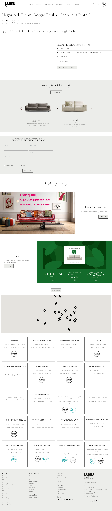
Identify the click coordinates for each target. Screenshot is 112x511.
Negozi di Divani (15, 24)
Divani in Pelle (6, 501)
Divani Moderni (6, 496)
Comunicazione (61, 489)
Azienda (77, 4)
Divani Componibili (7, 485)
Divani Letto (59, 4)
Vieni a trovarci (56, 92)
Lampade (32, 487)
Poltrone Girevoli (6, 490)
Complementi (49, 4)
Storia (58, 491)
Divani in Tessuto (6, 505)
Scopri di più (103, 216)
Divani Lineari (6, 486)
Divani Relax (5, 477)
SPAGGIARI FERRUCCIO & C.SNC (30, 24)
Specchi (31, 489)
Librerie (31, 483)
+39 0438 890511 (91, 482)
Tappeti (31, 485)
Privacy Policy (22, 165)
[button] (54, 109)
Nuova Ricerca (56, 290)
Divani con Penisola (7, 488)
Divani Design (6, 498)
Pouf (30, 476)
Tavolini (31, 477)
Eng (98, 4)
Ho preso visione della (15, 165)
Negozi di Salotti (34, 497)
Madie (31, 479)
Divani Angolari (6, 483)
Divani (31, 4)
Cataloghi (59, 476)
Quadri (31, 491)
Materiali (59, 479)
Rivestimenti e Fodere (63, 477)
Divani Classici (6, 494)
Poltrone (38, 4)
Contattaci (60, 487)
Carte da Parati (33, 481)
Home (3, 24)
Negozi (69, 4)
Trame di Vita (60, 493)
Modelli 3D (60, 481)
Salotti (8, 24)
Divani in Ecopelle (7, 503)
